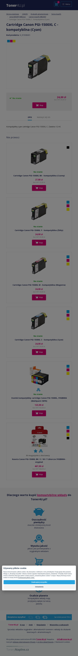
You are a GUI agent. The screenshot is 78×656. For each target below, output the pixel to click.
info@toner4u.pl (64, 639)
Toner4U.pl (41, 639)
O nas (22, 625)
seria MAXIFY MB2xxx (17, 17)
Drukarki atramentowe (39, 14)
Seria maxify (56, 14)
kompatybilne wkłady (52, 495)
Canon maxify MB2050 (37, 17)
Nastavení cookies (63, 642)
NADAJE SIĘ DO (43, 117)
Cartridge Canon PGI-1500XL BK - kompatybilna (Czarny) (39, 175)
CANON (25, 14)
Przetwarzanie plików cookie (26, 577)
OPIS (30, 117)
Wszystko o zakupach (59, 625)
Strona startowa (12, 14)
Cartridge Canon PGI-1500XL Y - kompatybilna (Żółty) (39, 230)
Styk (31, 625)
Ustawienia (39, 587)
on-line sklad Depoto (45, 642)
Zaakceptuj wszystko (39, 582)
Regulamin (41, 625)
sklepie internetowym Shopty (24, 642)
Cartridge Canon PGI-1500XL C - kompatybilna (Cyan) (39, 339)
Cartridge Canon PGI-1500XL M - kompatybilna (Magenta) (39, 285)
